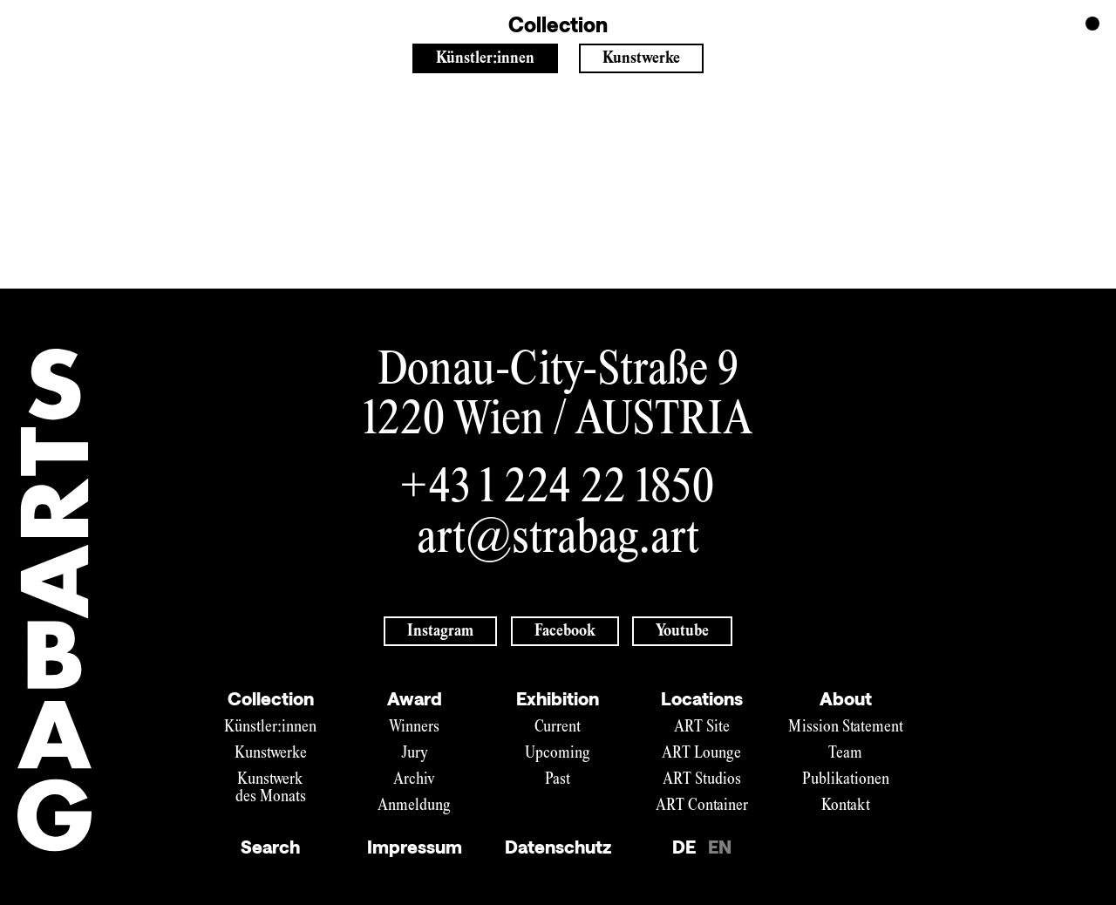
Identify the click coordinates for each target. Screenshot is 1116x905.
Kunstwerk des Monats (270, 789)
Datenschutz (558, 846)
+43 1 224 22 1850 (558, 490)
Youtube (682, 631)
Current (557, 727)
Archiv (414, 780)
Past (557, 780)
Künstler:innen (485, 59)
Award (414, 698)
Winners (414, 727)
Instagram (440, 631)
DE (684, 846)
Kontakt (845, 806)
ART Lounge (701, 753)
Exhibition (557, 698)
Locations (702, 698)
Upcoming (557, 753)
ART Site (702, 727)
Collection (271, 698)
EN (720, 846)
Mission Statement (845, 727)
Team (845, 753)
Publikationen (845, 780)
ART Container (702, 806)
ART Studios (702, 780)
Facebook (564, 631)
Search (270, 846)
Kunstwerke (641, 59)
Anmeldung (414, 806)
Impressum (414, 846)
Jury (414, 753)
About (846, 698)
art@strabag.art (558, 540)
